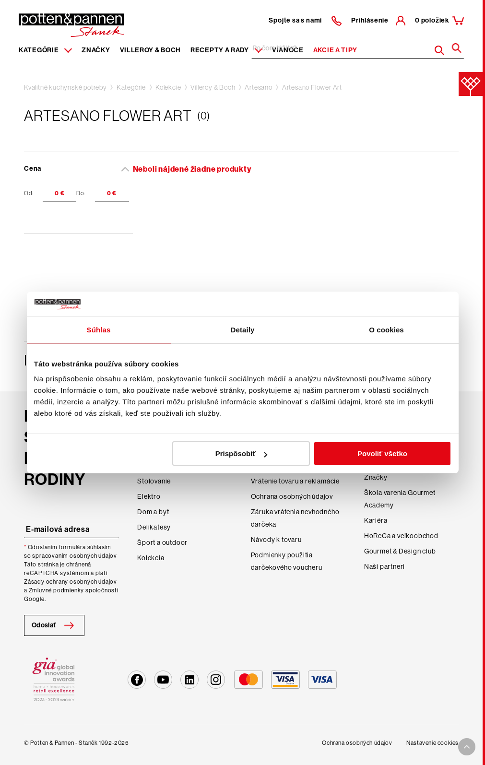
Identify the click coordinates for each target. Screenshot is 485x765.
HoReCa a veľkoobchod (401, 536)
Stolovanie (154, 481)
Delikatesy (154, 527)
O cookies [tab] (386, 330)
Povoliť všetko (382, 453)
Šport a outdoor (162, 542)
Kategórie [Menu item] (45, 50)
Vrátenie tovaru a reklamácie (295, 481)
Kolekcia (150, 558)
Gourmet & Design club (400, 551)
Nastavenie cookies (432, 743)
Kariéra (376, 520)
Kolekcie (168, 87)
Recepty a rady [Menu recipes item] (226, 50)
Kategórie (131, 87)
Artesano (258, 87)
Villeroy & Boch (150, 50)
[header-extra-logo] (57, 22)
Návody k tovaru (276, 539)
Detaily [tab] (243, 330)
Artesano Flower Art (312, 87)
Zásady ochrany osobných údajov (70, 581)
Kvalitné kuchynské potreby (65, 87)
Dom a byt (153, 512)
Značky (96, 50)
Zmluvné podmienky (56, 590)
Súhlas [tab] (99, 330)
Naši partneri (384, 566)
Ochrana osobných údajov (292, 496)
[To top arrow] (466, 746)
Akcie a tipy (335, 50)
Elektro (149, 496)
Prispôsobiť (241, 453)
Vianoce (288, 50)
